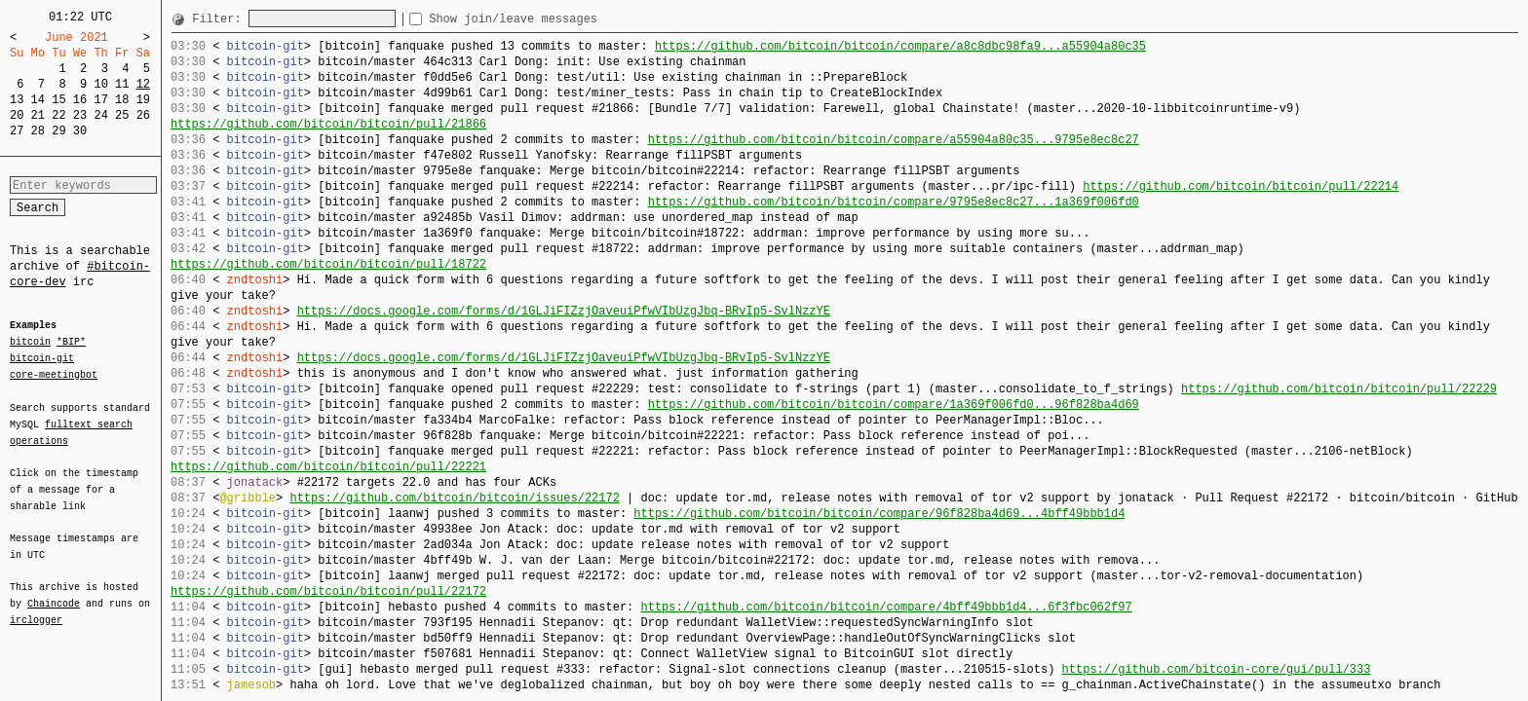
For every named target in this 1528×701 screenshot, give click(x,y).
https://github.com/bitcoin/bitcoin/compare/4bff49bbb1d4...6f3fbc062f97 (885, 607)
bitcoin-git (42, 358)
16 (80, 100)
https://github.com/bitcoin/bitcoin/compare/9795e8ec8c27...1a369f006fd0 (893, 202)
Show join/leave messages (548, 19)
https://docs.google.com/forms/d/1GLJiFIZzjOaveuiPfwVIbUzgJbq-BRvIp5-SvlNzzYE (563, 311)
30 (80, 131)
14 (38, 100)
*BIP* (71, 343)
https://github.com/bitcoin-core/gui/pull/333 (1215, 669)
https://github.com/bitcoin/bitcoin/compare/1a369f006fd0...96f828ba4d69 (893, 404)
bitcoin (30, 343)
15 (58, 100)
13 (16, 100)
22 (58, 115)
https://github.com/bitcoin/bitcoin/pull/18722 (328, 264)
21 (38, 115)
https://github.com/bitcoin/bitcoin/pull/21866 (328, 124)
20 (16, 115)
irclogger (36, 607)
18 (122, 100)
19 (143, 100)
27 (16, 131)
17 (100, 100)
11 (122, 84)
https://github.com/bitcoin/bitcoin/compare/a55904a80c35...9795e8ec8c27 (893, 139)
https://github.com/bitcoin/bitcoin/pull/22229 (1339, 389)
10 (100, 84)
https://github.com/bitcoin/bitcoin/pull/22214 (1240, 186)
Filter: (220, 19)
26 (143, 115)
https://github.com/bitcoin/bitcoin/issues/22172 (454, 498)
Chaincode (53, 592)
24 (100, 115)
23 (80, 115)
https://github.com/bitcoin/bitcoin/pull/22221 (328, 467)
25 (122, 115)
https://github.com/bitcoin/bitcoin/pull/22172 (328, 591)
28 (38, 131)
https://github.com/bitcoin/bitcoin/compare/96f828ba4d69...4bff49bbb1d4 (879, 513)
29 (58, 131)
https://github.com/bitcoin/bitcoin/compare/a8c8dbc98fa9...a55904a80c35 (900, 46)
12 (143, 84)
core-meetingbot (53, 374)
